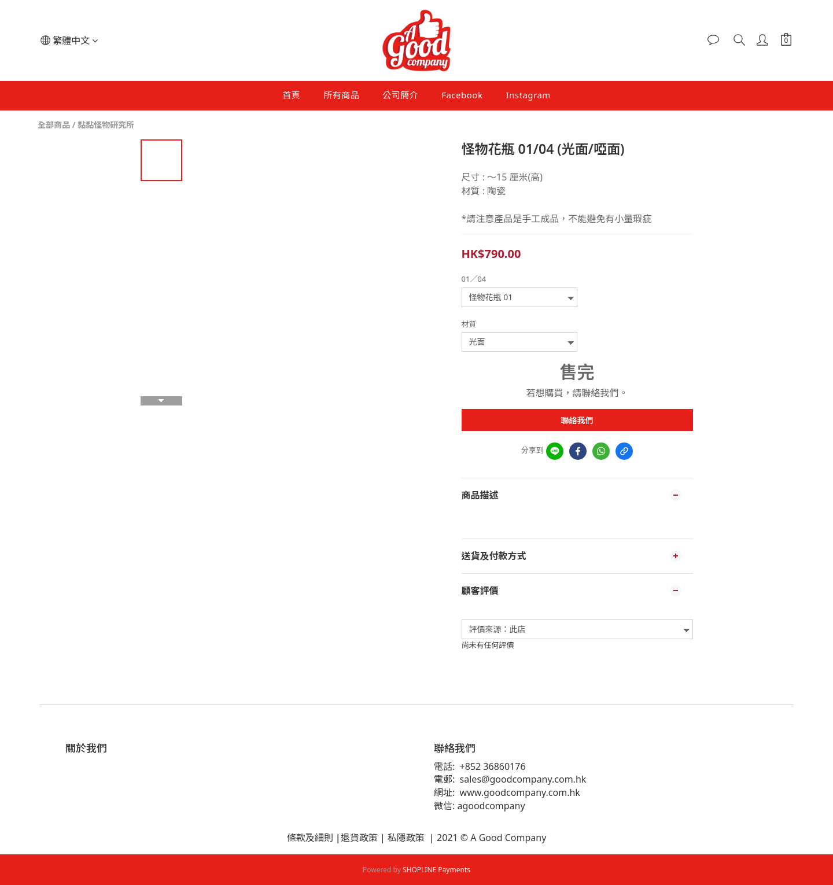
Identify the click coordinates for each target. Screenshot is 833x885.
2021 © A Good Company (490, 837)
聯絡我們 (577, 420)
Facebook (461, 95)
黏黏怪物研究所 (106, 124)
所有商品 (341, 95)
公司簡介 (400, 95)
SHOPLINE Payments (436, 870)
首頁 (291, 95)
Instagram (528, 95)
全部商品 (54, 124)
